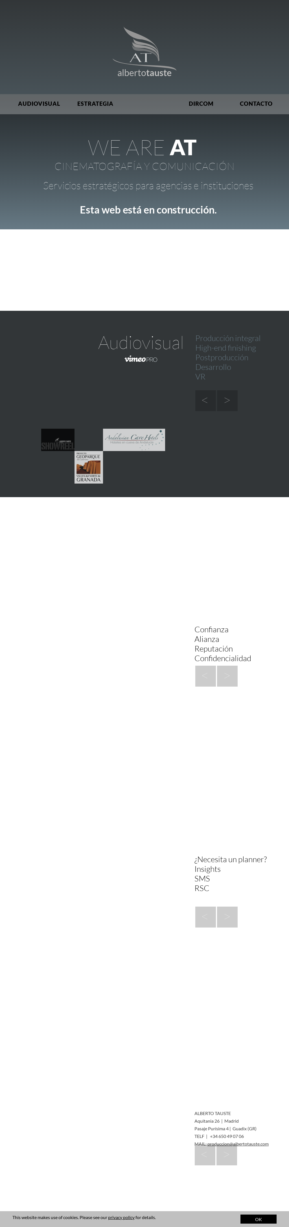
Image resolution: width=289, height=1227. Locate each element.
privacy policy (121, 1217)
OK (258, 1219)
